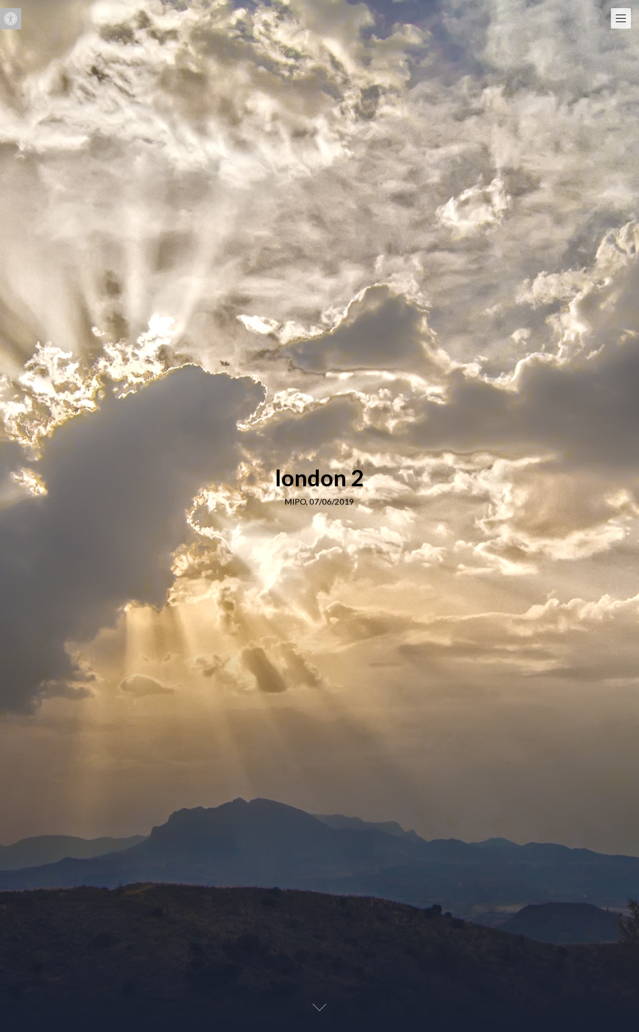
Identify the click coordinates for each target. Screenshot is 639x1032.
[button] (10, 18)
